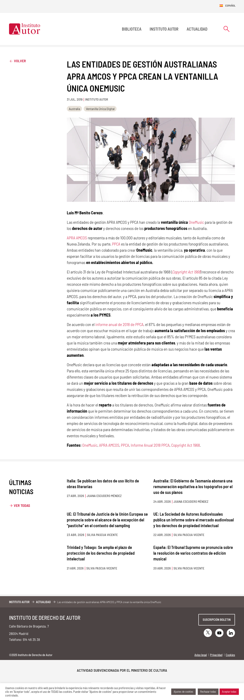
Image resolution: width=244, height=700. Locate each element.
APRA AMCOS (77, 237)
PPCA (116, 243)
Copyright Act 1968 (185, 445)
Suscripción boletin (217, 619)
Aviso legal (200, 655)
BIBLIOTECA (131, 28)
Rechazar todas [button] (208, 691)
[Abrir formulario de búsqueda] (226, 28)
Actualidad (197, 28)
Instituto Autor (164, 28)
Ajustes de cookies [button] (183, 691)
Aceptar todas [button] (229, 691)
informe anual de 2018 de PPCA (119, 324)
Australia (74, 109)
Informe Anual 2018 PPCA (150, 445)
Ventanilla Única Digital (100, 109)
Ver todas (22, 505)
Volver (17, 60)
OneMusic (196, 222)
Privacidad (216, 655)
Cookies (230, 655)
